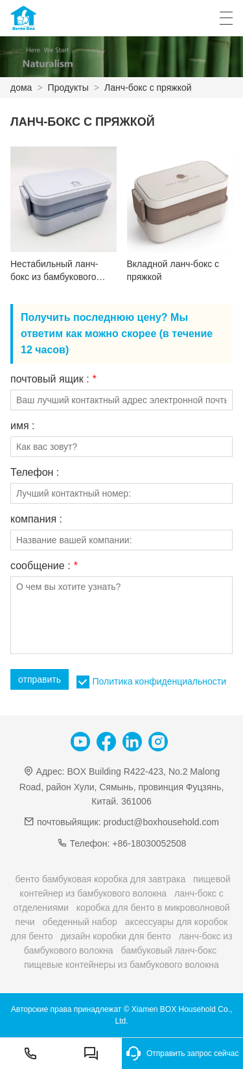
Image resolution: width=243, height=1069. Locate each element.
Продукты (68, 87)
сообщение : (43, 566)
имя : (22, 426)
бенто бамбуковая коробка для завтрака (100, 879)
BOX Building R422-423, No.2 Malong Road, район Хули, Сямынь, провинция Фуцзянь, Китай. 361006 (121, 786)
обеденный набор (79, 922)
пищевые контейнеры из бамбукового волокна (121, 964)
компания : (36, 519)
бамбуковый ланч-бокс (169, 950)
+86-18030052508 (149, 843)
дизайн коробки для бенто (116, 936)
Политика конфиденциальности (159, 681)
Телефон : (34, 472)
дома (21, 87)
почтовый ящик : (53, 379)
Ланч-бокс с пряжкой (148, 87)
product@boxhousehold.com (161, 822)
